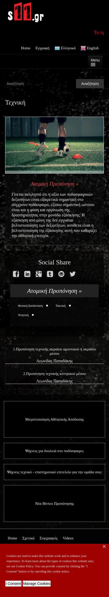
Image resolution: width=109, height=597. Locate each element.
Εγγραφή (42, 48)
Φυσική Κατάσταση (30, 306)
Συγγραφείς (49, 538)
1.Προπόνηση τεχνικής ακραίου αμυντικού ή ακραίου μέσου (54, 351)
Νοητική (23, 315)
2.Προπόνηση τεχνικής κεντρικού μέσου (54, 374)
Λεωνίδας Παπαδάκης (54, 361)
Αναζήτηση (90, 84)
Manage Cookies (36, 584)
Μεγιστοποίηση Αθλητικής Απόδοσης (54, 419)
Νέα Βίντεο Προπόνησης (54, 503)
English (90, 48)
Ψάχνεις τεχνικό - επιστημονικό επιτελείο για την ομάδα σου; (54, 472)
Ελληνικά (65, 48)
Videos (68, 538)
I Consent (13, 584)
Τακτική (61, 306)
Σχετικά (28, 538)
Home (25, 48)
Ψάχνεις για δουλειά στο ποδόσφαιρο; (54, 451)
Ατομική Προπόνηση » (55, 184)
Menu (95, 62)
